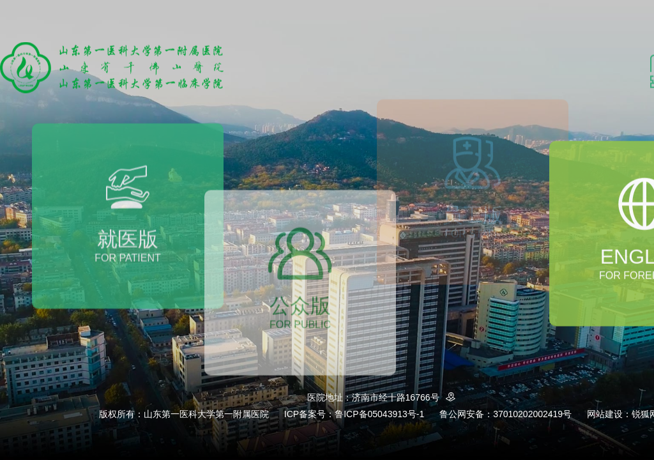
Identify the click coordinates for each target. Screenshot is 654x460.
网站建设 (605, 414)
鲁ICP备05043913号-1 (379, 414)
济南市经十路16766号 (406, 397)
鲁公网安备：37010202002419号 (505, 414)
